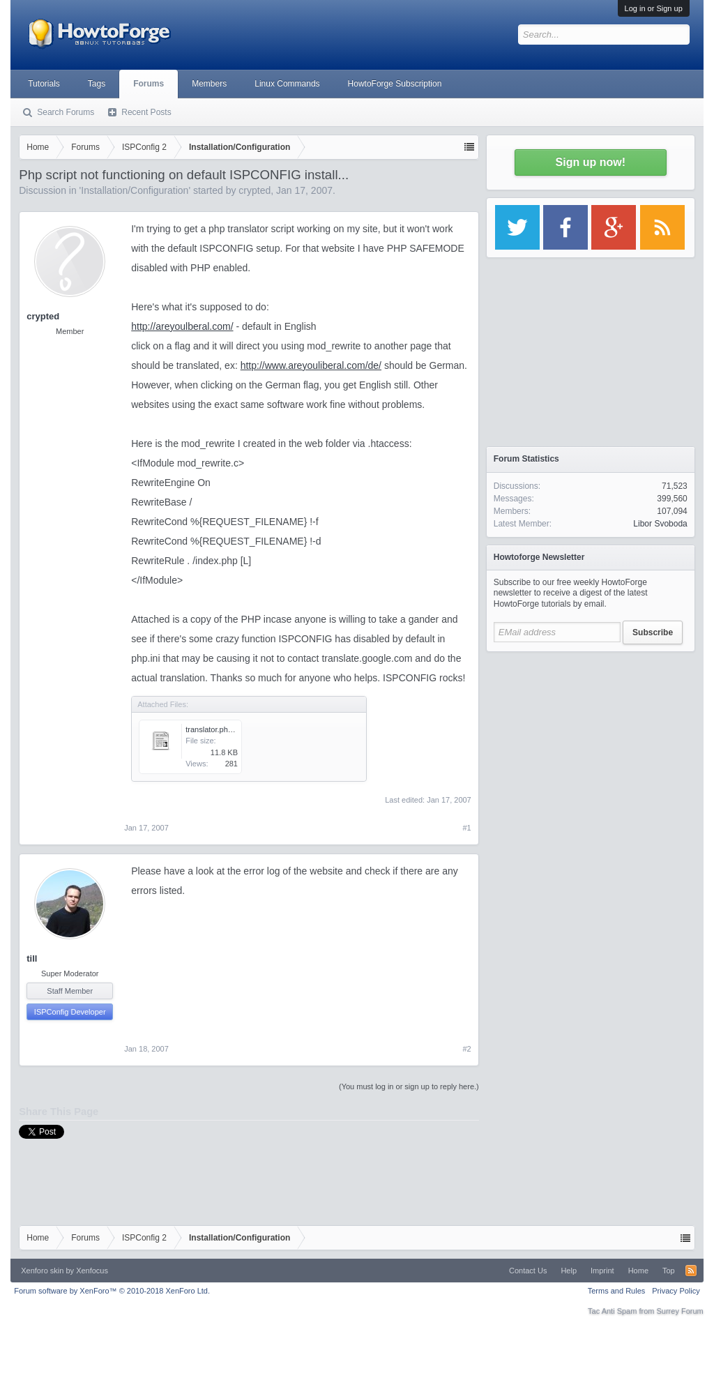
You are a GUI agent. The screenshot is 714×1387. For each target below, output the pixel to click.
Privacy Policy (675, 1291)
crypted (254, 190)
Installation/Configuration (134, 190)
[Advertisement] (590, 746)
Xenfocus (92, 1270)
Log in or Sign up (654, 8)
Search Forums (65, 112)
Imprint (602, 1270)
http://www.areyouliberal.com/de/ (311, 365)
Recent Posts (146, 112)
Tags (96, 84)
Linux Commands (287, 84)
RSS (691, 1270)
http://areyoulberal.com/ (182, 326)
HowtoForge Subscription (395, 84)
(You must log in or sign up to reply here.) (409, 1086)
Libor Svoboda (660, 524)
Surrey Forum (680, 1311)
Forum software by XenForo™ (112, 1291)
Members (209, 84)
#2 (467, 1049)
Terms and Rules (617, 1291)
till (31, 958)
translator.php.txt (213, 729)
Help (569, 1270)
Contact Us (528, 1270)
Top (668, 1270)
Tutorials (44, 84)
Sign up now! (590, 162)
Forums (148, 84)
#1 (467, 828)
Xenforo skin (42, 1270)
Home (638, 1270)
